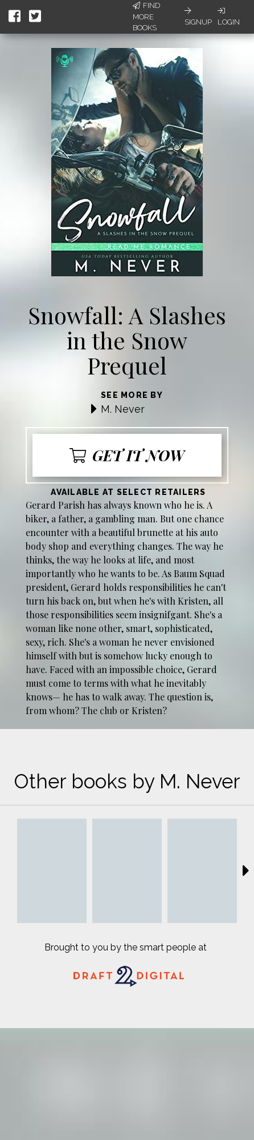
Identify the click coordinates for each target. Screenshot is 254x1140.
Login (229, 16)
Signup (198, 16)
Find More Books (146, 16)
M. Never (123, 409)
